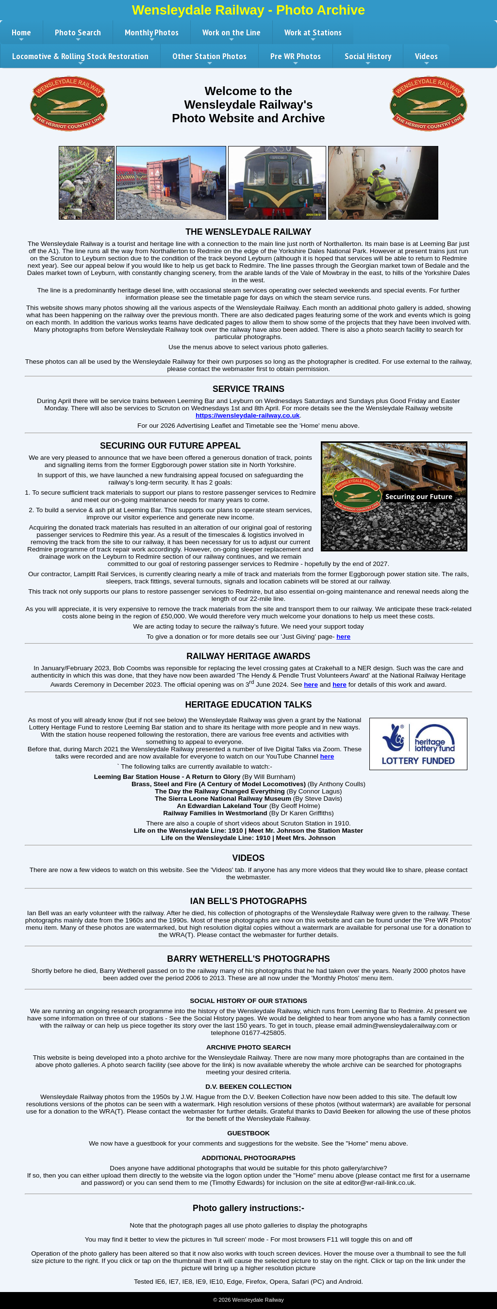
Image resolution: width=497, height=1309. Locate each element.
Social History (368, 59)
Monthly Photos (152, 35)
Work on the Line (231, 35)
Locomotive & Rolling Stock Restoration (80, 59)
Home (21, 35)
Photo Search (78, 35)
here (343, 636)
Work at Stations (313, 35)
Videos (426, 59)
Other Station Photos (209, 59)
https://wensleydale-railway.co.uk (247, 415)
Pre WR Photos (295, 59)
